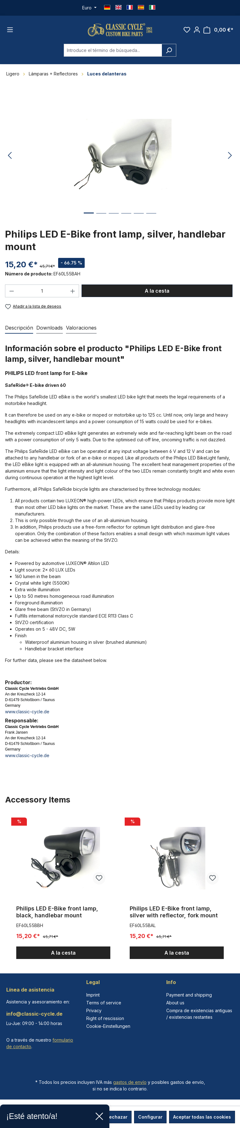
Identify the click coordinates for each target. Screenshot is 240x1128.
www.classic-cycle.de (27, 714)
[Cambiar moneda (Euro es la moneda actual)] (89, 8)
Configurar (150, 1117)
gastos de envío (130, 1082)
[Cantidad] (42, 293)
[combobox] (113, 52)
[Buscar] (169, 52)
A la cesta (157, 293)
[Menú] (10, 31)
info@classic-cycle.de (34, 1014)
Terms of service (103, 1002)
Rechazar (117, 1117)
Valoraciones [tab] (81, 330)
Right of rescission (105, 1018)
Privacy (94, 1010)
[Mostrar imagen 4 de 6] (126, 220)
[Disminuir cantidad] (11, 293)
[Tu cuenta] (197, 31)
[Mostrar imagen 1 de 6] (89, 220)
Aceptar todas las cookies (202, 1117)
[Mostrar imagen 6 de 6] (151, 220)
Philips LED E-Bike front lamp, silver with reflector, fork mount (174, 914)
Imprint (93, 994)
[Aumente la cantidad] (72, 293)
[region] (120, 890)
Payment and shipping (189, 994)
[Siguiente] (230, 158)
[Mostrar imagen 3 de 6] (114, 220)
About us (175, 1002)
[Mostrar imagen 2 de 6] (101, 220)
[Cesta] (218, 31)
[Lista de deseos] (187, 31)
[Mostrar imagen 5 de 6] (139, 220)
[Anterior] (9, 158)
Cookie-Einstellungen (108, 1026)
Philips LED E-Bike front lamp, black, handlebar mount (57, 914)
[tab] (19, 330)
